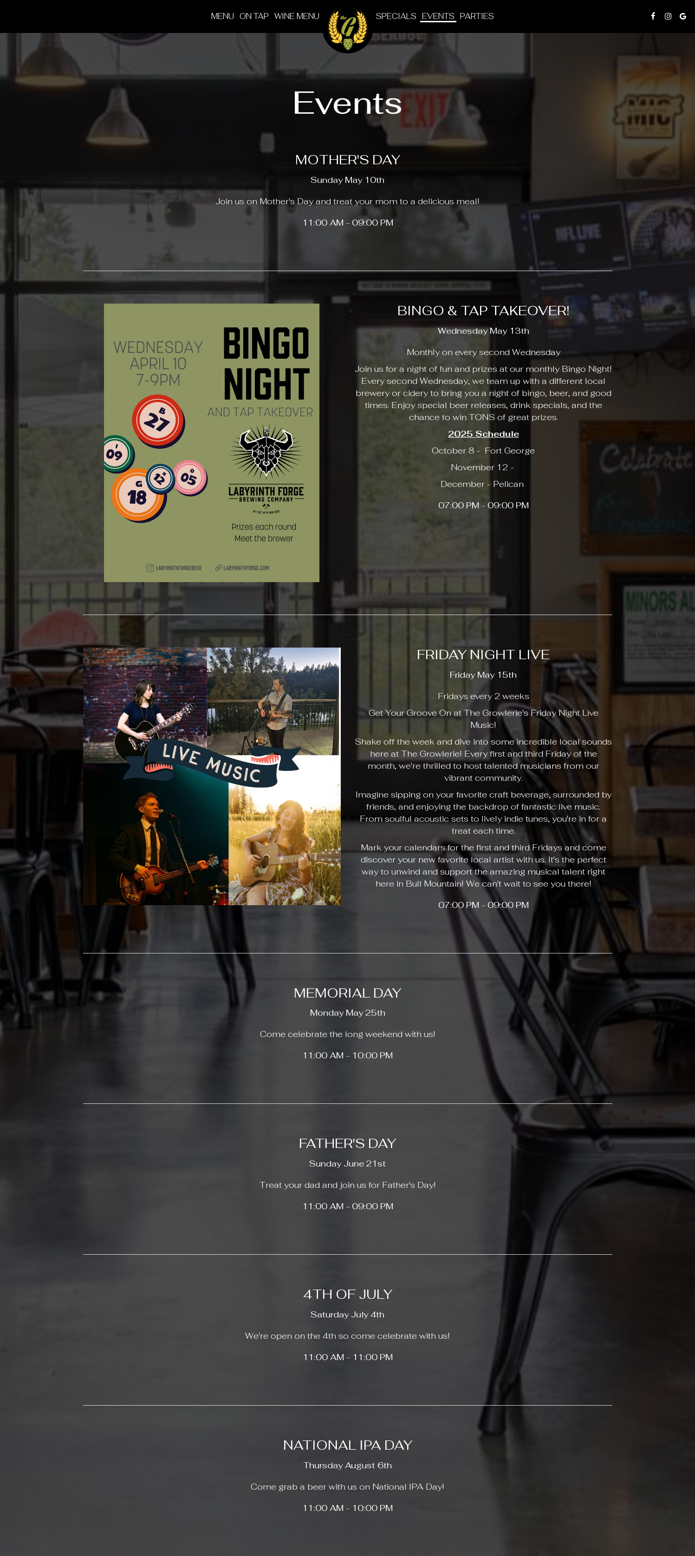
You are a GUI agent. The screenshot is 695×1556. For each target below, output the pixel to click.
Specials (396, 16)
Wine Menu (296, 16)
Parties (477, 16)
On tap (254, 16)
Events (438, 16)
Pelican (509, 484)
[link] (347, 27)
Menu (222, 16)
